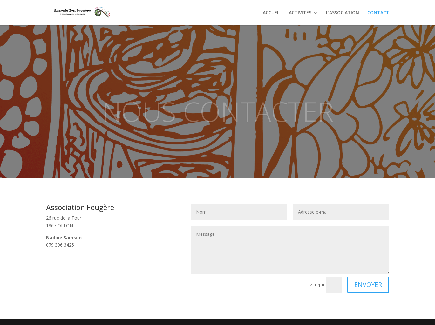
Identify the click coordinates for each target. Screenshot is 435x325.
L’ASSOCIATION (342, 13)
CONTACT (378, 13)
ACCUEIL (272, 13)
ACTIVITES (300, 13)
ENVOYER (368, 284)
